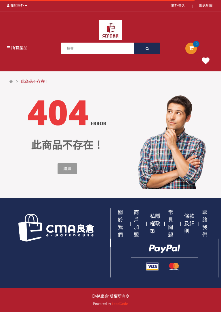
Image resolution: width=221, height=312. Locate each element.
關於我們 (120, 223)
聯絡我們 (204, 223)
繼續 (67, 168)
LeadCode (120, 304)
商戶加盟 (136, 223)
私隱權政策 (155, 223)
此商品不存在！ (35, 81)
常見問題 (170, 223)
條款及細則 (189, 223)
